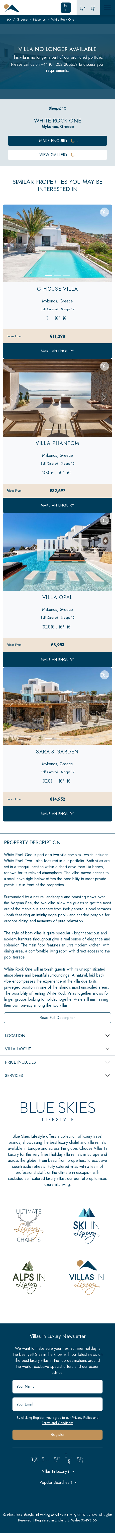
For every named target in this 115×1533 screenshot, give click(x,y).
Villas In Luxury (57, 1471)
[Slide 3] (66, 275)
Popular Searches (57, 1482)
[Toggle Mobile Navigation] (107, 7)
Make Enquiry (57, 141)
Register (58, 1434)
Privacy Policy (82, 1417)
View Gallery (57, 155)
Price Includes (20, 1062)
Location (15, 1036)
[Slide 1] (48, 275)
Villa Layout (18, 1049)
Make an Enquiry (57, 350)
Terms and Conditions (57, 1422)
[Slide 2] (57, 275)
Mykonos (39, 19)
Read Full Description (57, 1017)
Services (14, 1075)
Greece (22, 19)
